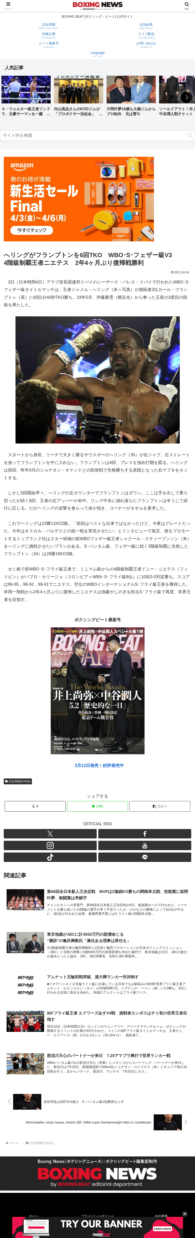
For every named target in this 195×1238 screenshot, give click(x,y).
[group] (26, 98)
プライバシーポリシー (97, 1216)
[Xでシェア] (35, 806)
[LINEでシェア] (97, 806)
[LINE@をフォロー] (144, 857)
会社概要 (161, 1216)
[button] (186, 97)
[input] (97, 135)
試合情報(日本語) (18, 781)
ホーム (34, 1216)
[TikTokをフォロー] (50, 857)
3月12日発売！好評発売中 (99, 765)
